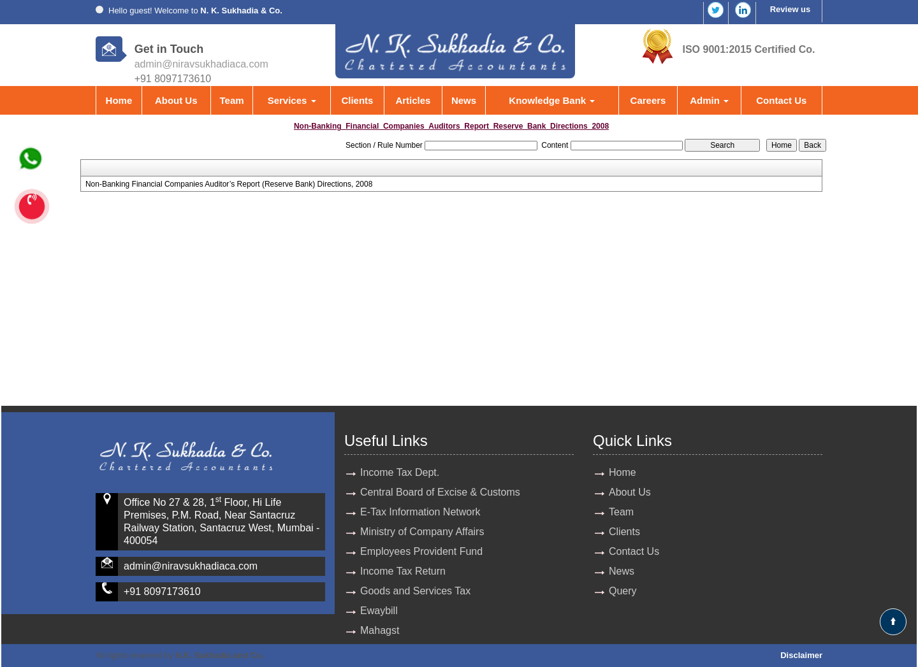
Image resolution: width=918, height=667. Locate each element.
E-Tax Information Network (420, 511)
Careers (648, 100)
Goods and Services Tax (415, 590)
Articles (412, 100)
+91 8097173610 (162, 591)
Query (623, 590)
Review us (790, 9)
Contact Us (781, 100)
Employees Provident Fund (421, 551)
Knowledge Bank (552, 100)
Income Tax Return (403, 571)
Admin (709, 100)
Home (119, 100)
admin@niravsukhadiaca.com (201, 64)
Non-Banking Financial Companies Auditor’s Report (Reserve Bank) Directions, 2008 (228, 184)
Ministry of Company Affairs (422, 531)
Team (231, 100)
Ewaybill (379, 610)
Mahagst (379, 630)
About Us (176, 100)
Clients (357, 100)
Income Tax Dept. (399, 472)
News (463, 100)
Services (292, 100)
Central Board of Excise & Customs (440, 492)
